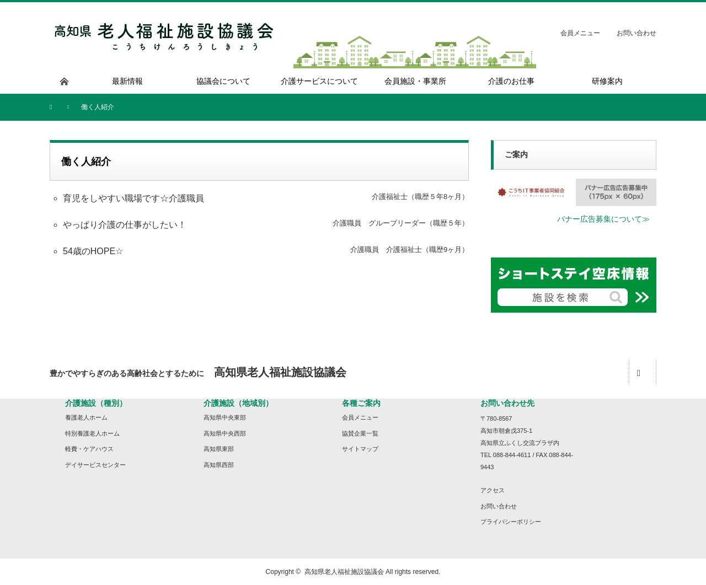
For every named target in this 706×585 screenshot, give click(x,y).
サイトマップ (360, 449)
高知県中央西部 (225, 433)
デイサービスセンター (95, 464)
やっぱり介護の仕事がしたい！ (124, 224)
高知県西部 (219, 464)
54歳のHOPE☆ (93, 251)
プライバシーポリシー (510, 521)
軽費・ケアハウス (89, 449)
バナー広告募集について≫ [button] (603, 218)
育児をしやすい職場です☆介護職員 (133, 198)
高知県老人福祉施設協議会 (344, 572)
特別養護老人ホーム (92, 433)
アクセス (492, 490)
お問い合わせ (636, 33)
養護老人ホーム (86, 417)
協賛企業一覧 (360, 433)
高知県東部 (219, 449)
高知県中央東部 (225, 417)
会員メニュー (580, 33)
